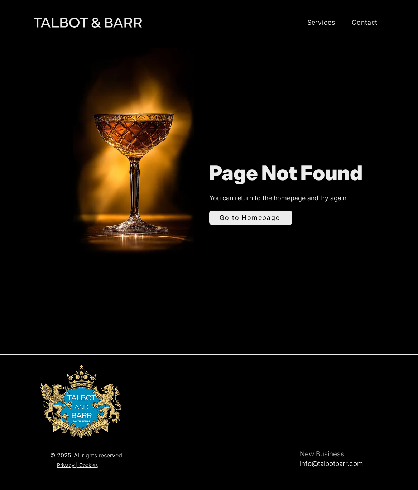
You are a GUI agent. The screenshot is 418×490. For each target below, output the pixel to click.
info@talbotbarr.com (331, 464)
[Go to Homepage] (250, 218)
